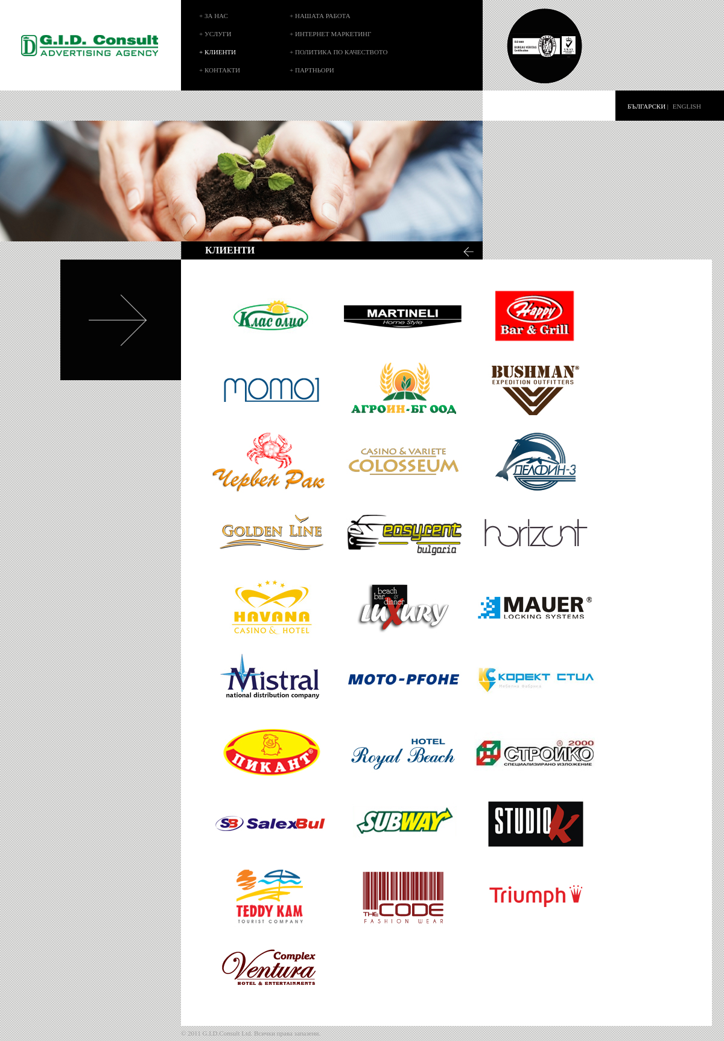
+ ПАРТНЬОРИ (312, 70)
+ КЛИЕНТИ (217, 52)
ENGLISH (687, 106)
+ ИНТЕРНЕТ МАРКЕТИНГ (330, 33)
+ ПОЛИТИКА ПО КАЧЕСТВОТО (338, 52)
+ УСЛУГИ (215, 33)
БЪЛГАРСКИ (646, 106)
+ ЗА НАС (213, 15)
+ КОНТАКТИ (219, 70)
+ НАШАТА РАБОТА (320, 15)
